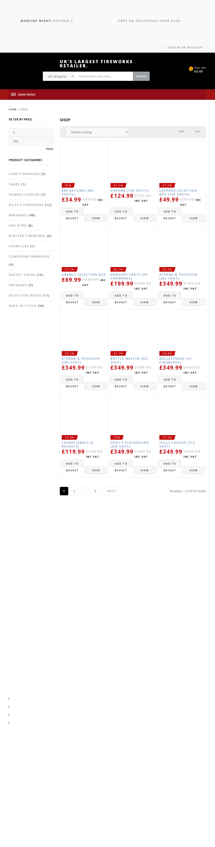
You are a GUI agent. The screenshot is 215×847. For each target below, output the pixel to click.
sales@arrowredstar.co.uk (109, 645)
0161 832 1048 (109, 637)
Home (13, 109)
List (197, 131)
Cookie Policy (109, 524)
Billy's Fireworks (26, 205)
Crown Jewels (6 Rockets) (78, 444)
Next (112, 491)
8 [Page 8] (95, 491)
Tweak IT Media (178, 824)
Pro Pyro (18, 225)
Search (141, 76)
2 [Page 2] (74, 491)
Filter (50, 149)
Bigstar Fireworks (27, 236)
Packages (18, 285)
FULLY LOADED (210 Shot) (177, 444)
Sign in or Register (184, 47)
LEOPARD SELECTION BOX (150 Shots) (178, 192)
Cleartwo (160, 824)
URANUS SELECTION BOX (84, 275)
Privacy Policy (109, 540)
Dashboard (109, 618)
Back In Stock (23, 306)
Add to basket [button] (72, 212)
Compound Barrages (29, 256)
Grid (181, 131)
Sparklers (19, 246)
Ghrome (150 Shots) (129, 190)
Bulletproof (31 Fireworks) (175, 360)
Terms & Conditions (109, 532)
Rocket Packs (22, 275)
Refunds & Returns (109, 583)
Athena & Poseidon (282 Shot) (178, 276)
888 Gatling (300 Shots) (78, 192)
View (96, 218)
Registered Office (109, 559)
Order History (109, 610)
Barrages (18, 215)
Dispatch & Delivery (109, 575)
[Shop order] (97, 132)
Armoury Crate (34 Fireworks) (128, 276)
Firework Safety (109, 567)
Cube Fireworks (24, 174)
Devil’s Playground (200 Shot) (129, 444)
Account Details (109, 602)
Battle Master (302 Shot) (129, 360)
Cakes (14, 184)
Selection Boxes (25, 295)
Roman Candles (24, 194)
